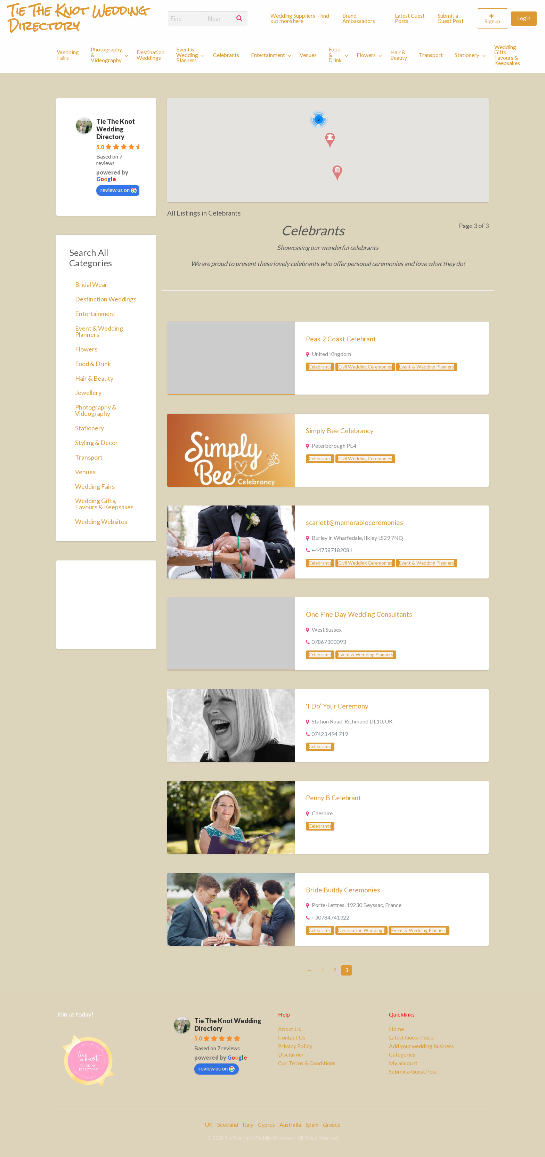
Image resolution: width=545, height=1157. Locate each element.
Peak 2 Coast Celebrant (341, 339)
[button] (330, 140)
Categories (402, 1054)
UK (209, 1124)
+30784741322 (330, 917)
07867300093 (328, 641)
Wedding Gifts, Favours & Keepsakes (507, 55)
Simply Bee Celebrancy (340, 431)
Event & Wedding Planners (187, 54)
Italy (248, 1124)
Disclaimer (291, 1054)
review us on (118, 189)
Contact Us (291, 1037)
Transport (431, 55)
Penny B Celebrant (333, 798)
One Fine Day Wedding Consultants (359, 614)
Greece (331, 1124)
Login (523, 18)
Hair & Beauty (398, 55)
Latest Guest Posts (410, 18)
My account (403, 1063)
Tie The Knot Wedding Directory (115, 129)
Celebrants (226, 55)
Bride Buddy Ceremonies (343, 890)
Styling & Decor (96, 442)
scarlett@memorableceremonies (354, 522)
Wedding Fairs (68, 55)
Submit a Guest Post (451, 18)
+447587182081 (331, 550)
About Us (289, 1029)
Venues (308, 55)
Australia (290, 1124)
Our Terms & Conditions (306, 1063)
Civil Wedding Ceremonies (365, 367)
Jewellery (88, 392)
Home (396, 1029)
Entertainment (268, 55)
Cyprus (266, 1124)
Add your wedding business (421, 1046)
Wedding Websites (101, 521)
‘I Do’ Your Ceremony (337, 706)
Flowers (366, 55)
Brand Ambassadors (358, 18)
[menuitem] (300, 18)
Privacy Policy (295, 1046)
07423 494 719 (329, 733)
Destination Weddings (150, 55)
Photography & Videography (106, 54)
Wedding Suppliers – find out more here (299, 18)
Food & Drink (335, 54)
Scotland (227, 1124)
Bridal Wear (91, 284)
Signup (492, 21)
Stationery (467, 55)
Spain (312, 1124)
